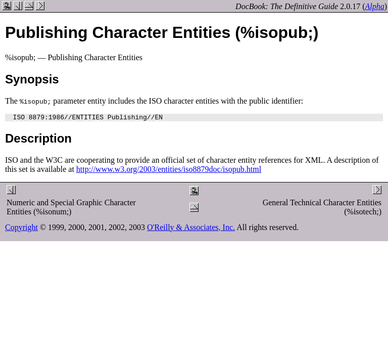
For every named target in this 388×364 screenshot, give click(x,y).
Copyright (21, 228)
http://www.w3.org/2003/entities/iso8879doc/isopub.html (168, 170)
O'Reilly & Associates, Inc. (191, 228)
